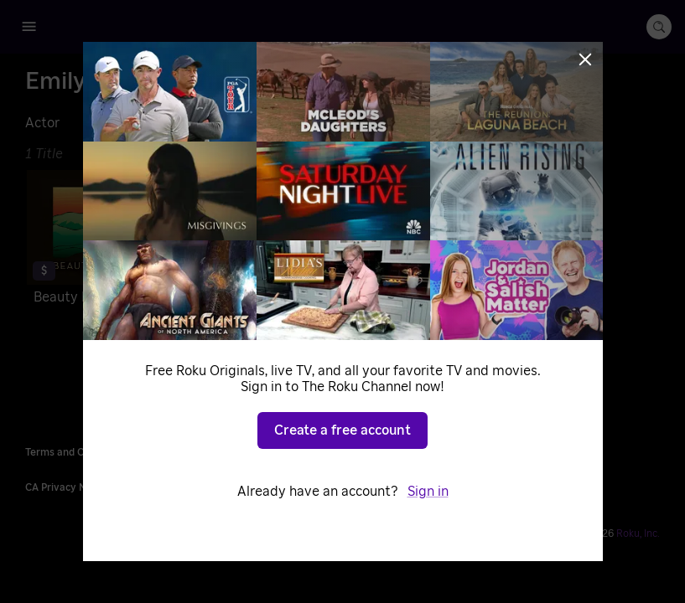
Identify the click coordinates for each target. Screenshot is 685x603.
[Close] (585, 59)
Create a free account (342, 430)
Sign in (428, 491)
